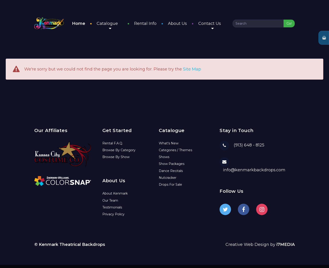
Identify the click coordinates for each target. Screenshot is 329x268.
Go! (289, 25)
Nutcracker (167, 181)
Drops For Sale (170, 188)
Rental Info (150, 25)
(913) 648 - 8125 (249, 148)
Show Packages (171, 167)
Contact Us (214, 27)
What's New (168, 146)
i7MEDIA (285, 247)
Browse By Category (118, 153)
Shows (164, 160)
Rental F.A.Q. (112, 146)
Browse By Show (116, 160)
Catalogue (116, 27)
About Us (182, 25)
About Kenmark (115, 197)
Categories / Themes (175, 153)
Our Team (110, 204)
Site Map (192, 72)
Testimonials (112, 210)
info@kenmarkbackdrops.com (254, 173)
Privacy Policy (113, 218)
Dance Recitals (171, 174)
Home (88, 25)
